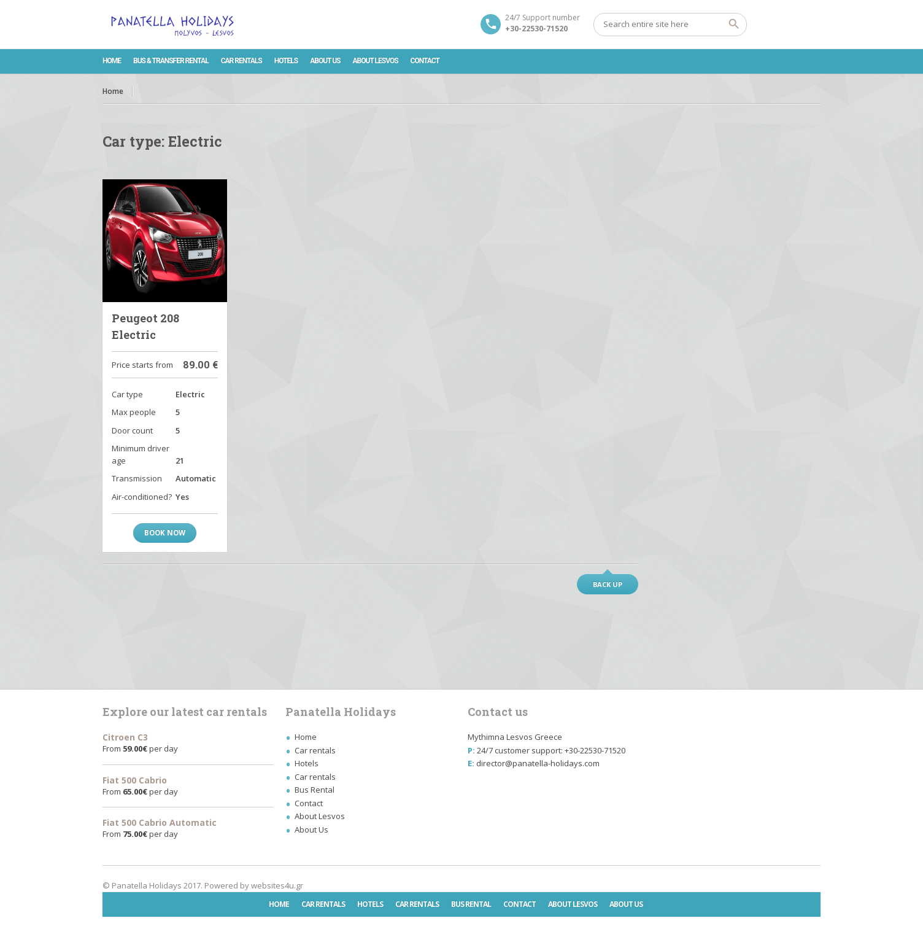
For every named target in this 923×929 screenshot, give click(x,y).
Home (111, 60)
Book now (164, 532)
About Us (325, 60)
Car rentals (241, 60)
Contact (425, 60)
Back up (607, 584)
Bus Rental (314, 789)
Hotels (286, 60)
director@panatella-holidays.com (538, 763)
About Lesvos (375, 60)
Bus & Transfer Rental (171, 60)
